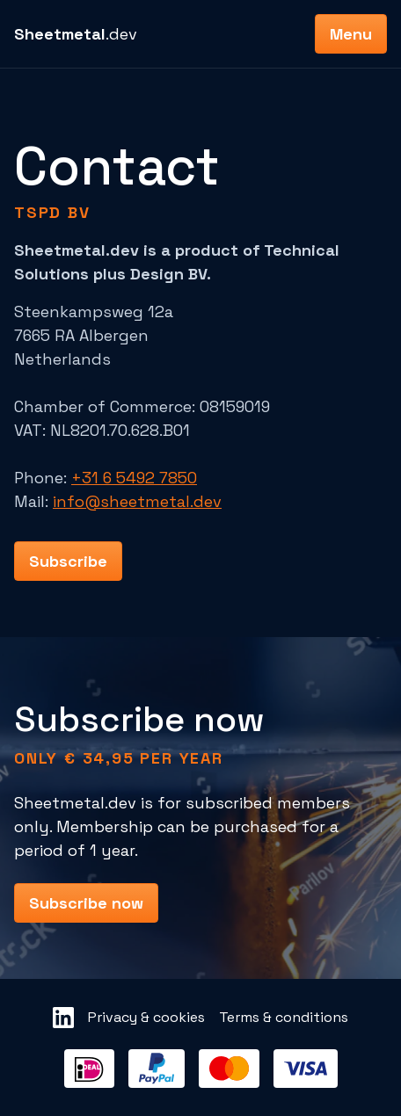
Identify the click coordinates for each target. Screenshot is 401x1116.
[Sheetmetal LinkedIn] (63, 1017)
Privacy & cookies (146, 1017)
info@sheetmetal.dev (137, 501)
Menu (351, 34)
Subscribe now (86, 903)
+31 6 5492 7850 (134, 477)
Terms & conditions (283, 1017)
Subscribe (68, 561)
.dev (75, 34)
